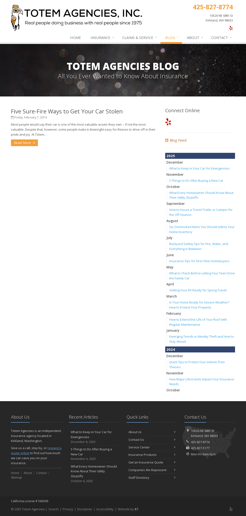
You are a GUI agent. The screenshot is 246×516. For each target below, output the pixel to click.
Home (75, 37)
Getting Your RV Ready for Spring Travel (197, 290)
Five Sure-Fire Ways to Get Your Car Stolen (67, 111)
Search (53, 509)
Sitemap (16, 477)
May (170, 267)
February (173, 313)
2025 (170, 155)
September (175, 203)
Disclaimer (84, 509)
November (175, 174)
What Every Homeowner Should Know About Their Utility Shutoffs (94, 474)
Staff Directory (151, 477)
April (170, 284)
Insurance (103, 37)
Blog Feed (175, 140)
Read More (24, 142)
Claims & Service (140, 37)
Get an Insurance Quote (151, 462)
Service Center (151, 447)
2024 (170, 349)
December (174, 162)
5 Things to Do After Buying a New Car (196, 180)
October (173, 186)
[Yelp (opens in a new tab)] (231, 28)
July (169, 237)
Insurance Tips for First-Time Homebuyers (199, 261)
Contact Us (151, 439)
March (171, 296)
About (195, 37)
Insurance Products (151, 454)
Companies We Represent (151, 470)
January (172, 330)
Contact (221, 37)
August (172, 220)
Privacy (68, 509)
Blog (172, 37)
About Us (151, 432)
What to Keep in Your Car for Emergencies (199, 168)
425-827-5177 (200, 448)
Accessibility (105, 509)
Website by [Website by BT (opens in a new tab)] (128, 509)
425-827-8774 (200, 442)
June (170, 255)
